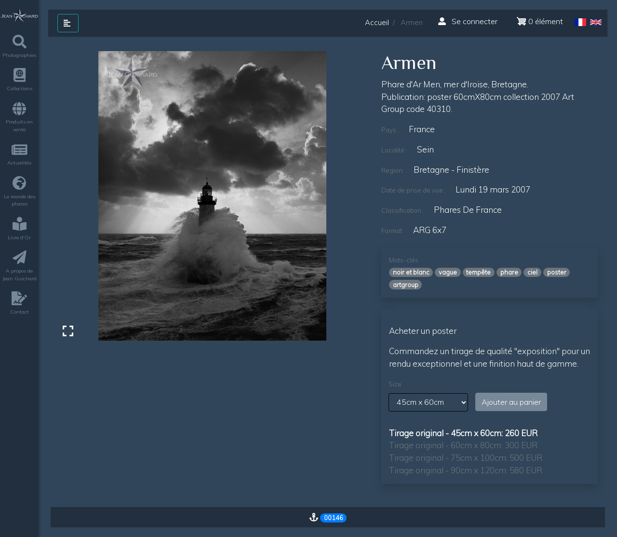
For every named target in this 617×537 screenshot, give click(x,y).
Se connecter (467, 21)
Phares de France (468, 210)
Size (395, 384)
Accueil (377, 22)
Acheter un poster (422, 331)
